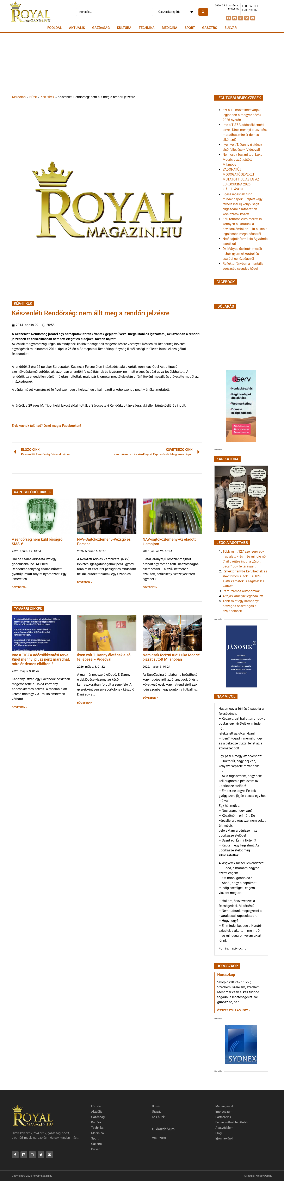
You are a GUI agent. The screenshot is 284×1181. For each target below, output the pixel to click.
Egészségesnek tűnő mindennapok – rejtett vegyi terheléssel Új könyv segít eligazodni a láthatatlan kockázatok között (243, 204)
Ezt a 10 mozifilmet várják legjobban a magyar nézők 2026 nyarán (242, 115)
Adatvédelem (224, 1128)
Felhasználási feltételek (231, 1122)
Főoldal (54, 28)
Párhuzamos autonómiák (241, 591)
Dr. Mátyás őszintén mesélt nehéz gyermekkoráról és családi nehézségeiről (242, 254)
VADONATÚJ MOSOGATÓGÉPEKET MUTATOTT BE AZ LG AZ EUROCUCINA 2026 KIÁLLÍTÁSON (241, 179)
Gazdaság (101, 28)
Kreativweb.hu (264, 1175)
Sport (190, 28)
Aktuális (77, 28)
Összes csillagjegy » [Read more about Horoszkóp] (233, 1010)
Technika (147, 28)
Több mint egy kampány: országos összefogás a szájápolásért (241, 606)
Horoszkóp (226, 974)
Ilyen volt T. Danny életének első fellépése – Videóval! (103, 657)
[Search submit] (203, 12)
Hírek (33, 97)
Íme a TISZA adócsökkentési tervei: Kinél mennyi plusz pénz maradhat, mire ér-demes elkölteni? (41, 659)
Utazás (156, 1111)
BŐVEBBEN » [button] (19, 587)
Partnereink (223, 1117)
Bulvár (230, 28)
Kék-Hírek (47, 97)
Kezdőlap (19, 97)
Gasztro (209, 28)
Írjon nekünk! (224, 1138)
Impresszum (223, 1111)
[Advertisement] (142, 64)
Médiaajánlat (224, 1106)
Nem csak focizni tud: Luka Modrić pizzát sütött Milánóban (171, 657)
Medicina (169, 28)
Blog (218, 1133)
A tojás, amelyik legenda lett (243, 596)
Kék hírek (158, 1117)
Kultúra (124, 28)
